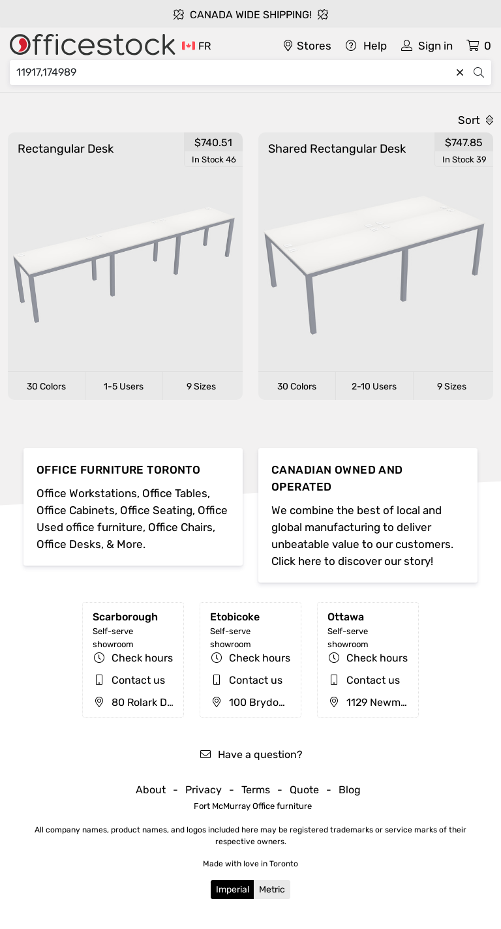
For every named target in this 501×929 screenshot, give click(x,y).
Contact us (138, 680)
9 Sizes (201, 386)
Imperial (232, 889)
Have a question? (251, 754)
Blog (350, 790)
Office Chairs (180, 527)
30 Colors (46, 386)
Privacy (203, 790)
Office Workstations (87, 493)
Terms (255, 790)
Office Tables (174, 493)
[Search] (233, 72)
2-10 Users (374, 386)
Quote (304, 790)
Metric (272, 889)
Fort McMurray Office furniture (253, 806)
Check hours (142, 658)
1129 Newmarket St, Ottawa (403, 702)
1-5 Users (124, 386)
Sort (475, 120)
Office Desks (69, 544)
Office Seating (156, 510)
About (151, 790)
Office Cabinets (76, 510)
